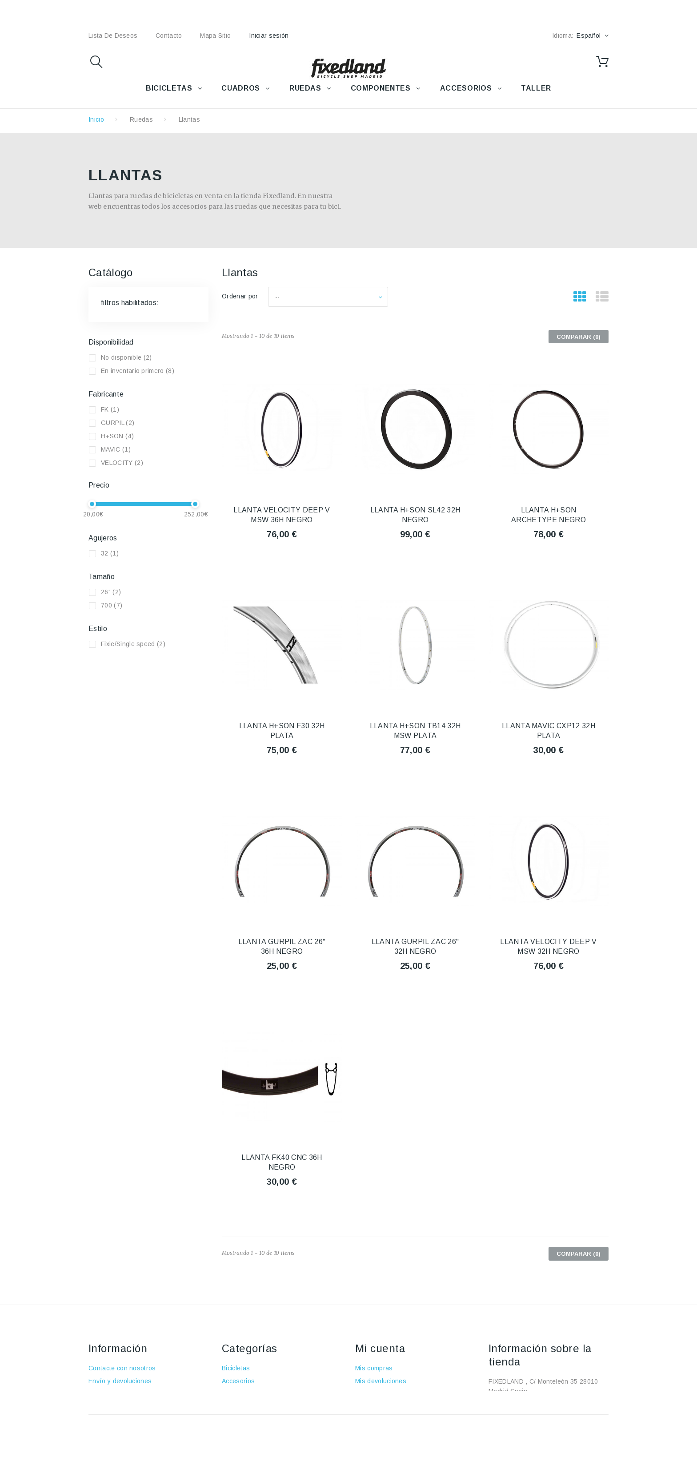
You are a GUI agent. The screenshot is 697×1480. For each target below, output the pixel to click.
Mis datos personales (387, 1419)
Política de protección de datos (134, 1445)
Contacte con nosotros (122, 1368)
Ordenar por (240, 296)
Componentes (242, 1419)
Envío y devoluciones (120, 1381)
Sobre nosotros (111, 1406)
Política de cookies (116, 1432)
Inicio (96, 119)
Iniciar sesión (268, 35)
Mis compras (374, 1368)
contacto (169, 35)
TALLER (536, 88)
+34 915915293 (563, 1404)
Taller (230, 1432)
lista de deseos (112, 35)
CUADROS (240, 88)
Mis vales (369, 1432)
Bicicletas (236, 1368)
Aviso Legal (105, 1393)
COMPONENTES (381, 88)
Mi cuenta (380, 1348)
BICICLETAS (169, 88)
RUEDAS (305, 88)
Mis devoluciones (380, 1381)
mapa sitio (215, 35)
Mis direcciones (378, 1406)
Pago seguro (107, 1419)
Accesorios (238, 1381)
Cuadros (234, 1393)
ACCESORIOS (466, 88)
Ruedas (141, 119)
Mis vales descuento (385, 1393)
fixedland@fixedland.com (544, 1416)
